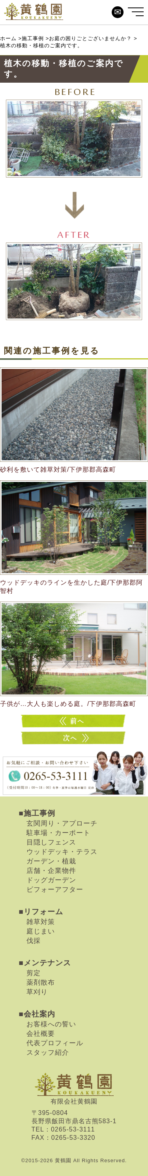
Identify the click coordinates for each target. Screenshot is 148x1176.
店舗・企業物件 (51, 870)
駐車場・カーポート (58, 833)
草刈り (37, 992)
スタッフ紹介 (47, 1052)
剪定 (33, 973)
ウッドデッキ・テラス (61, 852)
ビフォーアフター (54, 889)
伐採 (33, 941)
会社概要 (40, 1033)
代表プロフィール (54, 1043)
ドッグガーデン (51, 880)
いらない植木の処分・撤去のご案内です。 (74, 721)
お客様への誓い (51, 1024)
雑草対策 (40, 922)
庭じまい (40, 931)
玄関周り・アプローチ (61, 823)
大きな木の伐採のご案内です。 (74, 738)
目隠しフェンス (51, 842)
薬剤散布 (40, 982)
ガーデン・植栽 (51, 861)
